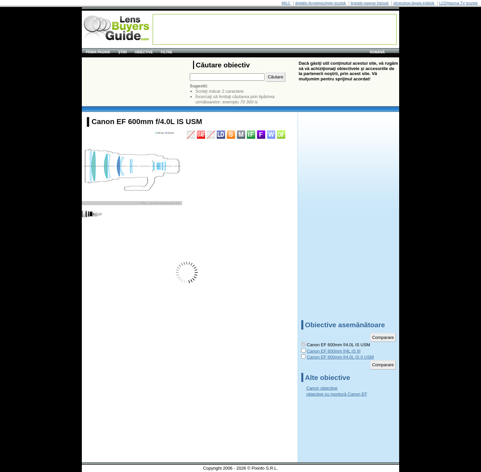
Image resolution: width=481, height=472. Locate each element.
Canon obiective (321, 388)
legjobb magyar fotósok (370, 3)
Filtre (166, 52)
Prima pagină (98, 52)
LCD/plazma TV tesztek (458, 3)
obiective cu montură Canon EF (336, 394)
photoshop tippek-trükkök (414, 3)
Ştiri (122, 52)
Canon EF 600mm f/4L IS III (334, 351)
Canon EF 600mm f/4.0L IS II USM (340, 357)
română (377, 52)
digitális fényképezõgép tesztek (320, 3)
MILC (286, 3)
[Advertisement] (274, 29)
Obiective (144, 52)
